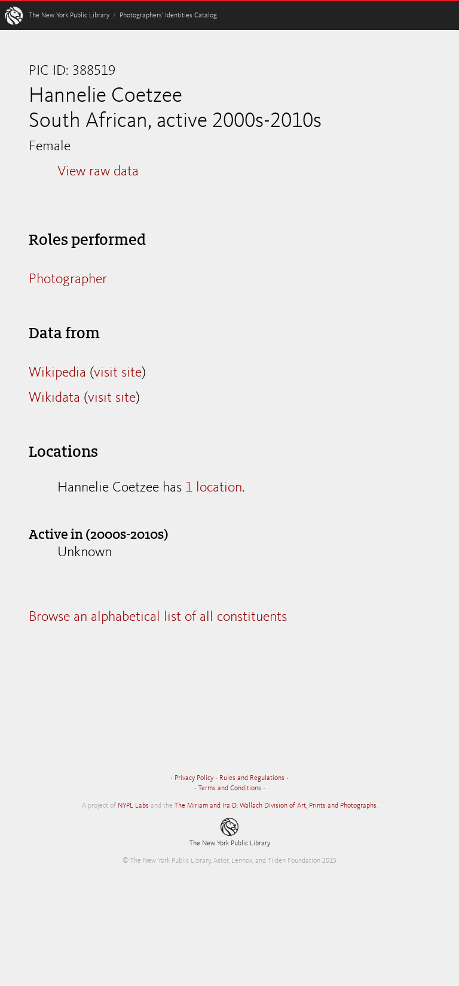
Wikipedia (57, 373)
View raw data (98, 172)
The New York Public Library (69, 15)
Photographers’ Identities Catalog (168, 15)
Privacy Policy (194, 778)
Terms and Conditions (229, 788)
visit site (118, 373)
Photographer (68, 279)
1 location (213, 488)
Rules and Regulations (251, 778)
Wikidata (54, 398)
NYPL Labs (133, 805)
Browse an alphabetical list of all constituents (158, 617)
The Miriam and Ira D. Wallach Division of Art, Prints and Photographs (276, 805)
